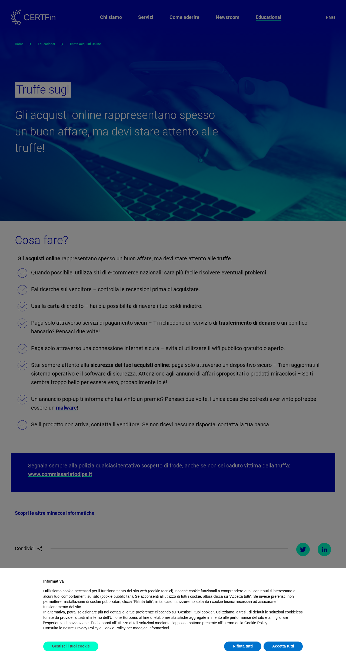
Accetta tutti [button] (283, 646)
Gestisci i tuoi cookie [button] (71, 646)
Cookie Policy (113, 628)
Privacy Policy (86, 628)
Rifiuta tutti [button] (243, 646)
